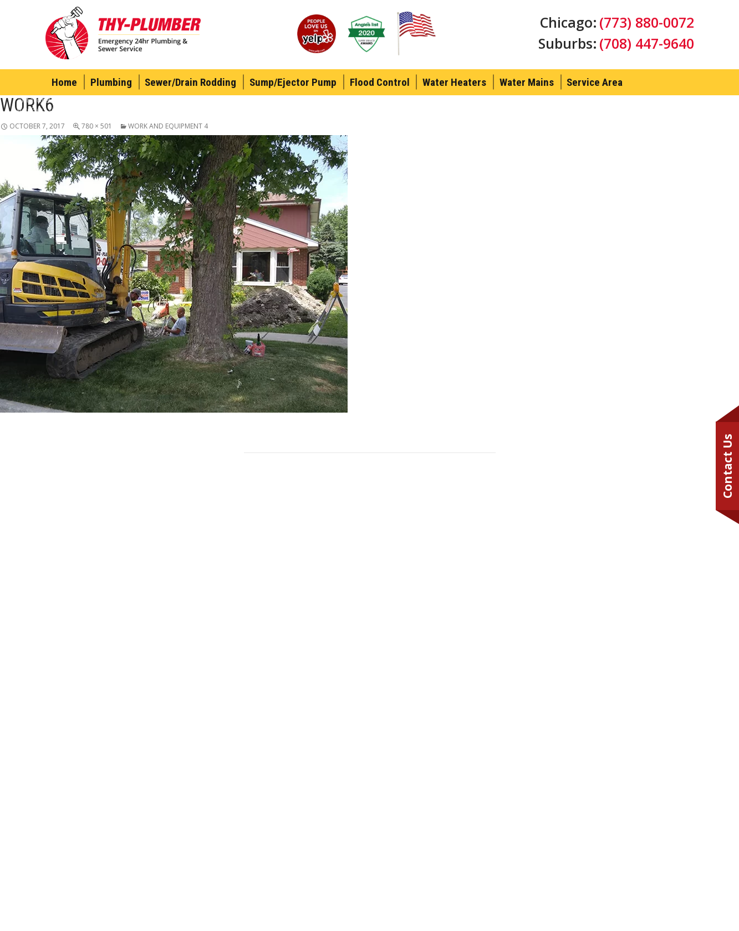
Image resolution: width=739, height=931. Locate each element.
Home (64, 82)
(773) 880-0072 (646, 22)
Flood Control (380, 82)
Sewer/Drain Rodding (190, 82)
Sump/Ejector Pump (293, 82)
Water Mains (527, 82)
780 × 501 (96, 126)
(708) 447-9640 (646, 43)
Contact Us (727, 466)
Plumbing (111, 82)
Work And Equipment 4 (168, 126)
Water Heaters (454, 82)
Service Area (595, 82)
